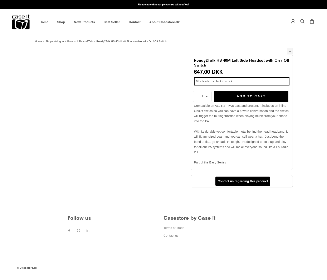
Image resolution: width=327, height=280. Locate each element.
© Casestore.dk (27, 267)
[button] (290, 51)
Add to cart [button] (251, 96)
